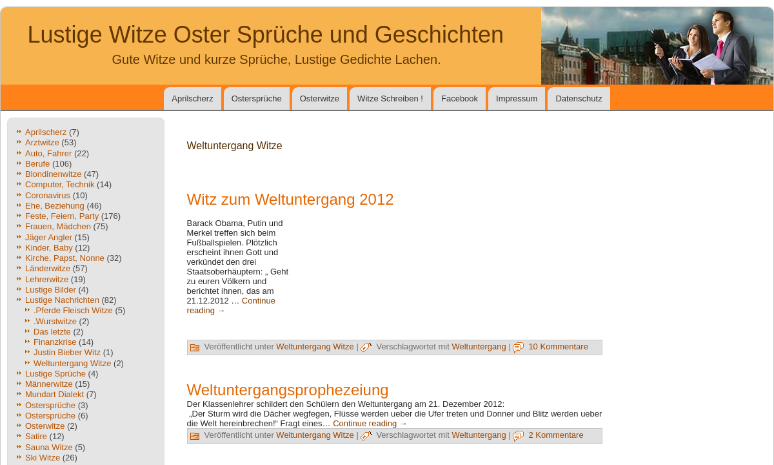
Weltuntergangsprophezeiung (288, 389)
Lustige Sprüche (55, 373)
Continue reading (370, 423)
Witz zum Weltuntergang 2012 (290, 199)
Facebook (459, 98)
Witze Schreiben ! (390, 98)
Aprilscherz (192, 98)
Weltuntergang (479, 346)
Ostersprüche (257, 98)
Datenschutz (578, 98)
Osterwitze (319, 98)
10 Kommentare (558, 346)
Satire (36, 436)
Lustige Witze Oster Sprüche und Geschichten (266, 34)
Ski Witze (42, 457)
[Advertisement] (451, 273)
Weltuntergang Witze (72, 363)
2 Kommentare (555, 435)
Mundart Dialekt (54, 394)
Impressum (516, 98)
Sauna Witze (49, 447)
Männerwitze (49, 384)
